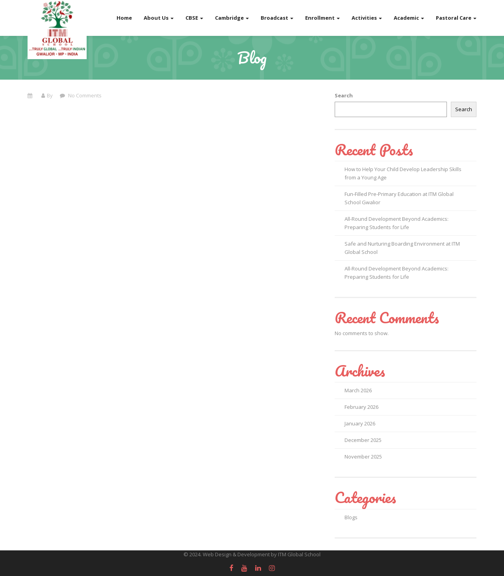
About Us (159, 17)
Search (344, 95)
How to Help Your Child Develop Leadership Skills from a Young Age (403, 173)
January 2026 (360, 423)
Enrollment (322, 17)
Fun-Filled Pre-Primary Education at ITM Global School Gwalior (399, 198)
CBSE (194, 17)
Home (124, 17)
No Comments (84, 95)
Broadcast (277, 17)
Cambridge (232, 17)
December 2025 (363, 440)
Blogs (351, 517)
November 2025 (363, 456)
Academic (409, 17)
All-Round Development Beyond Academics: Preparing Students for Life (396, 223)
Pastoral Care (456, 17)
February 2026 (361, 406)
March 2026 (358, 390)
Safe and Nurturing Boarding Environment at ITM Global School (402, 247)
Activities (367, 17)
